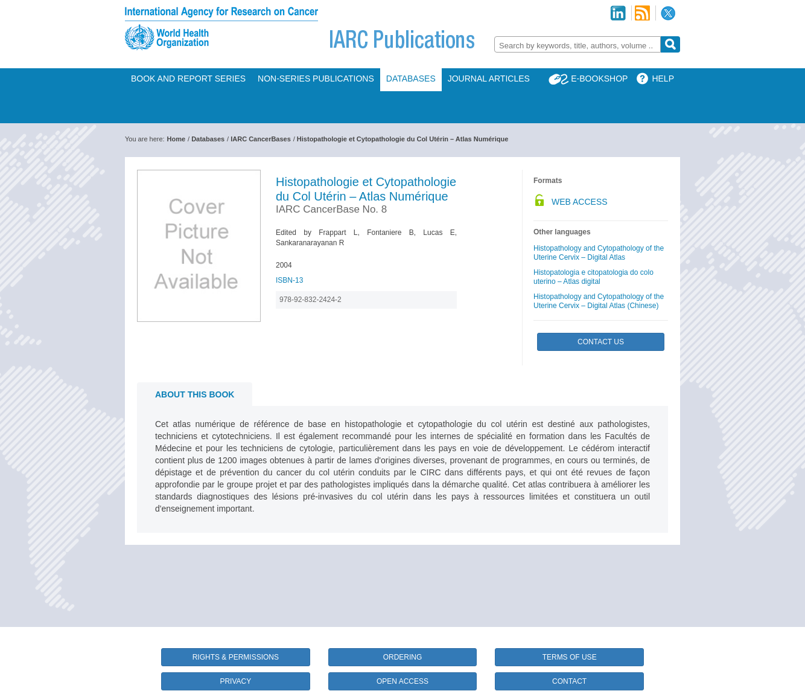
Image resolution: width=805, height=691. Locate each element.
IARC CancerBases (261, 139)
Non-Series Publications (316, 78)
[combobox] (577, 44)
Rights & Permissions (235, 657)
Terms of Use (569, 657)
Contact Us (601, 342)
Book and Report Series (188, 78)
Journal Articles (489, 78)
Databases (411, 78)
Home (176, 139)
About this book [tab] (194, 394)
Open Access (402, 681)
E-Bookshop (599, 78)
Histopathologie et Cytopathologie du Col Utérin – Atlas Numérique (402, 139)
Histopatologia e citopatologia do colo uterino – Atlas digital (593, 277)
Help (663, 78)
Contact (569, 681)
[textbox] (577, 45)
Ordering (402, 657)
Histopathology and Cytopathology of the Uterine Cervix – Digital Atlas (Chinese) (598, 301)
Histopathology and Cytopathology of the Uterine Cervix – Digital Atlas (598, 253)
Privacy (235, 681)
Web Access (580, 202)
